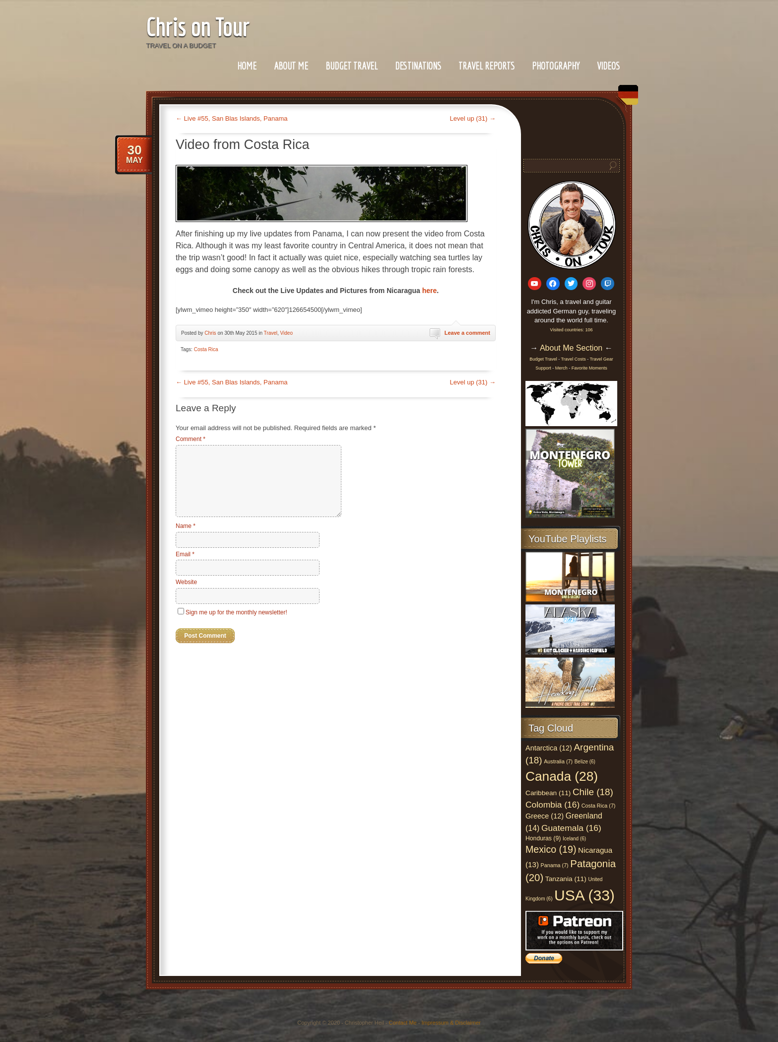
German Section (625, 98)
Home (247, 66)
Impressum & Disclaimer (451, 1023)
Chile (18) (593, 792)
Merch (561, 368)
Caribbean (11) (548, 793)
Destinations (418, 66)
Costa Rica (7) (599, 806)
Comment (190, 439)
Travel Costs (573, 359)
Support (543, 368)
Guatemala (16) (571, 828)
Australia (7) (558, 761)
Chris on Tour (197, 27)
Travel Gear (601, 359)
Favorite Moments (589, 368)
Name (185, 525)
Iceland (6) (574, 838)
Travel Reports (486, 66)
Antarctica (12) (548, 748)
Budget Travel (351, 66)
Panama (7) (555, 865)
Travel (270, 333)
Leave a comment (467, 333)
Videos (608, 66)
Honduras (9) (543, 838)
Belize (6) (585, 761)
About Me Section (571, 348)
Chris (210, 333)
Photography (556, 66)
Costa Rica (206, 349)
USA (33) (584, 895)
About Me (291, 66)
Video (286, 333)
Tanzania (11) (565, 879)
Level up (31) (473, 118)
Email (185, 554)
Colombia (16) (552, 805)
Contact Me (402, 1023)
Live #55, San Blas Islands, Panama (231, 118)
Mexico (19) (550, 849)
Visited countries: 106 (571, 329)
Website (186, 582)
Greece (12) (544, 816)
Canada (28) (561, 776)
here (429, 291)
